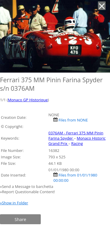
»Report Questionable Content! (27, 191)
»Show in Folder (14, 202)
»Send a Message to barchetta (27, 186)
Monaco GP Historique (28, 99)
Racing (77, 143)
